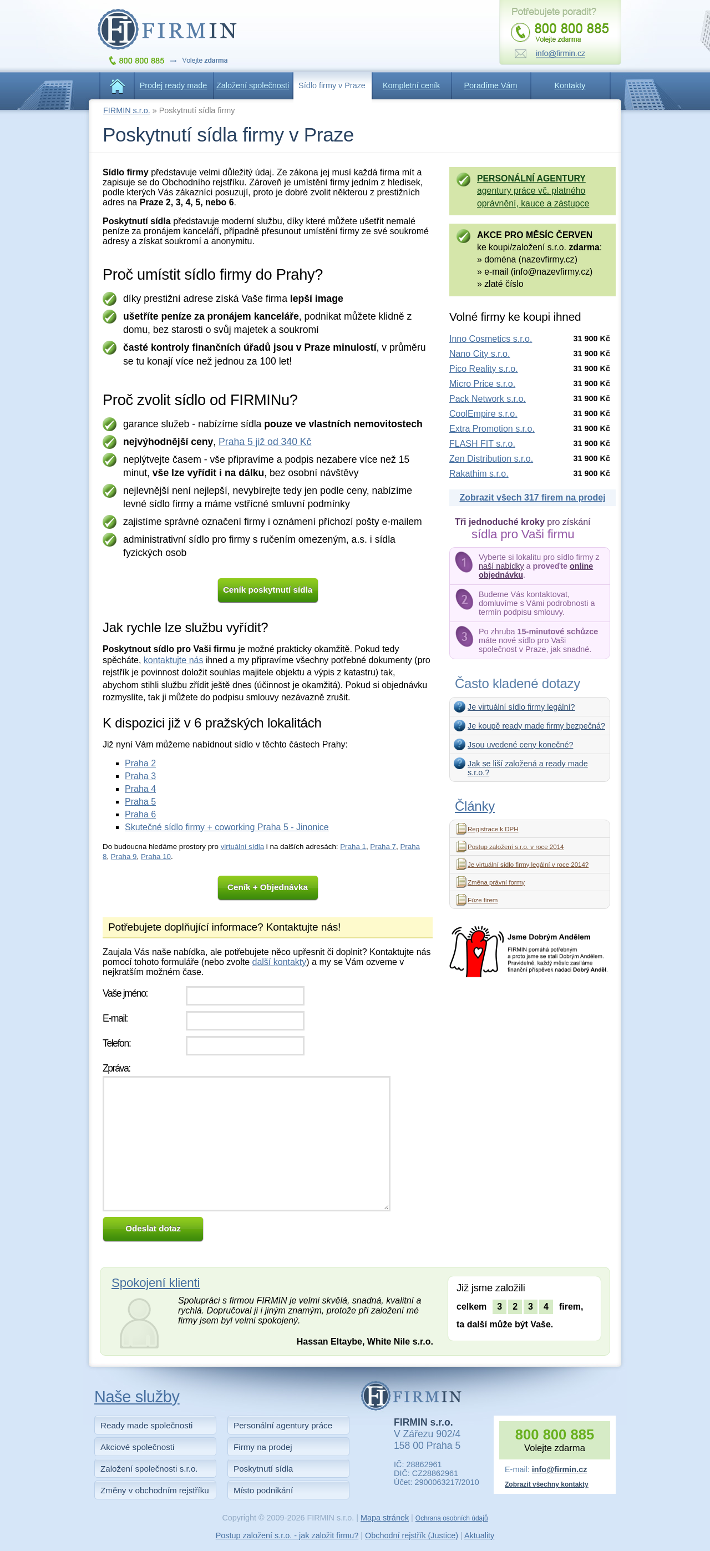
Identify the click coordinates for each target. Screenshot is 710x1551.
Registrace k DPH (493, 829)
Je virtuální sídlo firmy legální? (521, 707)
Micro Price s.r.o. (482, 383)
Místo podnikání (263, 1490)
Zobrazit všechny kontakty (547, 1484)
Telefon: (116, 1043)
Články (475, 806)
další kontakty (279, 962)
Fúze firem (483, 900)
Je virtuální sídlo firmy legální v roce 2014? (528, 864)
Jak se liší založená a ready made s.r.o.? (528, 768)
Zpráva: (116, 1068)
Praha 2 (140, 763)
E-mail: (115, 1018)
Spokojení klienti (155, 1283)
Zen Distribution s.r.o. (491, 458)
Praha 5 (140, 801)
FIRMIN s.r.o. (126, 110)
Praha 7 (383, 846)
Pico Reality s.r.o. (483, 368)
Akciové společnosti (137, 1447)
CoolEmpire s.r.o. (483, 413)
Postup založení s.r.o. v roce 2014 (516, 846)
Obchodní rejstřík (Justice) (411, 1535)
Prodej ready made (173, 85)
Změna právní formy (496, 882)
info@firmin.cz (559, 1469)
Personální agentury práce (283, 1425)
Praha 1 (353, 846)
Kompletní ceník (411, 85)
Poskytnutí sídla (263, 1468)
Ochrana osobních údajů (451, 1518)
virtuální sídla (243, 846)
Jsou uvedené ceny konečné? (520, 744)
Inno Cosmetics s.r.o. (490, 338)
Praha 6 (140, 814)
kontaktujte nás (174, 660)
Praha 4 (140, 789)
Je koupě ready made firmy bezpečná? (536, 725)
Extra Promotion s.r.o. (492, 428)
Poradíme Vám (491, 85)
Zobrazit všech (532, 497)
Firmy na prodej (263, 1447)
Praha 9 (124, 856)
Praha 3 (140, 776)
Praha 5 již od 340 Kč (265, 441)
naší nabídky (501, 566)
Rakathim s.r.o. (479, 473)
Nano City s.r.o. (479, 353)
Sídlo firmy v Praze (332, 85)
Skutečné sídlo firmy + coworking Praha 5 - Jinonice (227, 827)
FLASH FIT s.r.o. (482, 443)
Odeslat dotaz (153, 1228)
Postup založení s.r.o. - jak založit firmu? (287, 1535)
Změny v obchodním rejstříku (154, 1490)
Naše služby (137, 1397)
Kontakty (570, 85)
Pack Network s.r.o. (487, 398)
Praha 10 (156, 856)
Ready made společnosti (146, 1425)
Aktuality (479, 1535)
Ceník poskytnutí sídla (267, 589)
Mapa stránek (385, 1517)
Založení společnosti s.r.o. (149, 1468)
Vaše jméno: (125, 993)
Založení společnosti (252, 85)
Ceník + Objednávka (267, 887)
